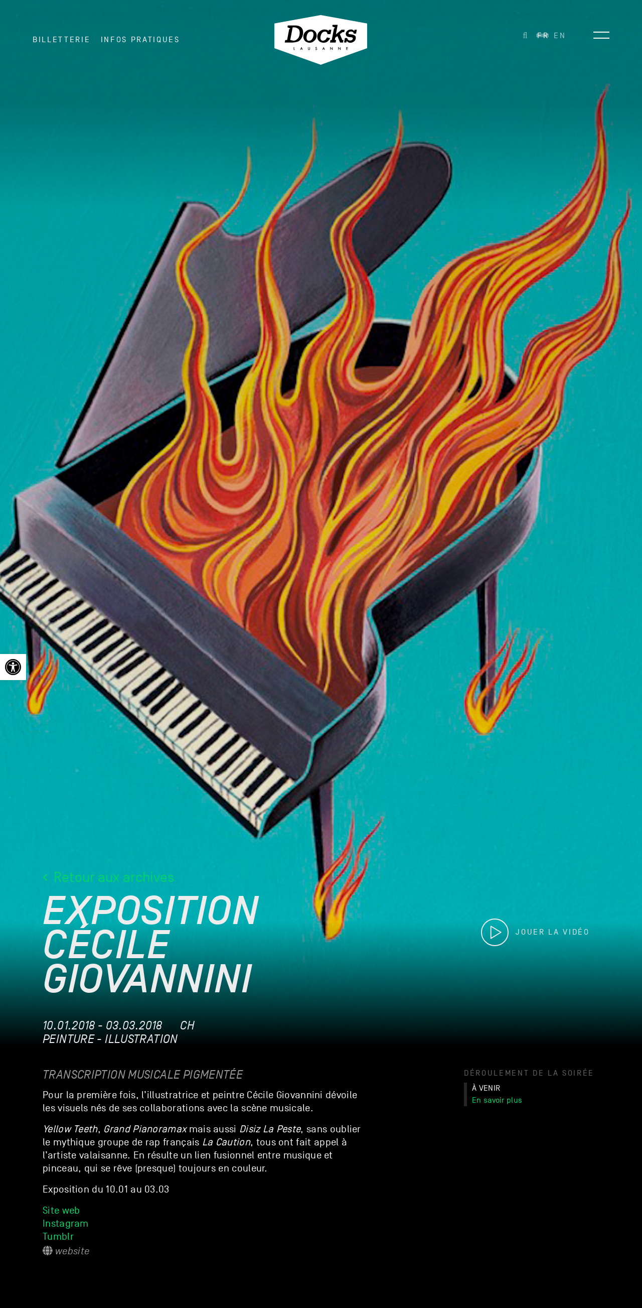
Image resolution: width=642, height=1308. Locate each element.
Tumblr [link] (59, 1236)
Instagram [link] (66, 1223)
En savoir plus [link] (497, 1100)
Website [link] (66, 1251)
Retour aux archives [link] (109, 877)
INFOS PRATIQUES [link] (140, 39)
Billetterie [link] (61, 39)
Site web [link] (61, 1210)
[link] (13, 667)
